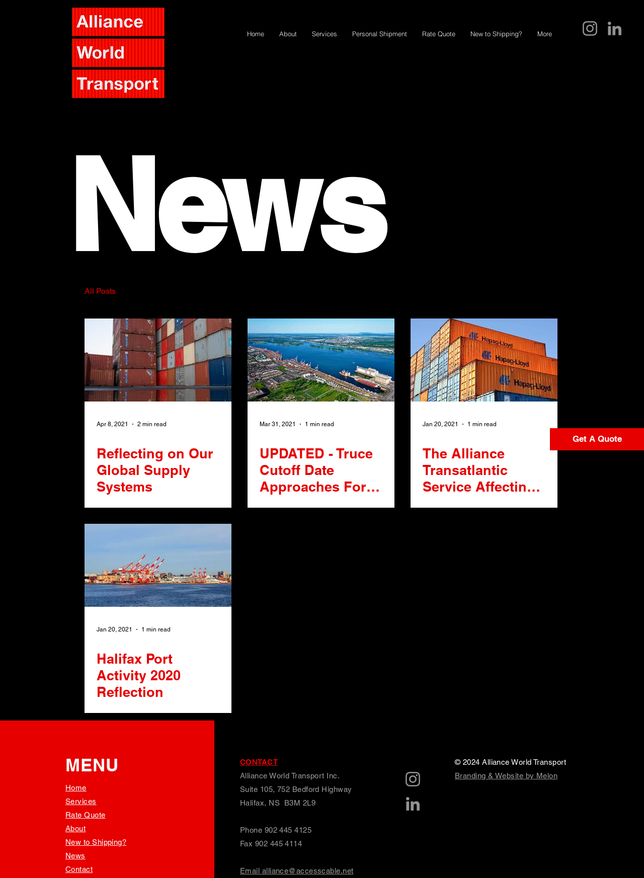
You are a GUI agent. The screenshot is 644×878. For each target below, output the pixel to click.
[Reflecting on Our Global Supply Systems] (158, 360)
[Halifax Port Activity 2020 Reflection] (158, 565)
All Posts (100, 291)
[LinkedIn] (614, 28)
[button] (544, 292)
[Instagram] (590, 28)
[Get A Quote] (597, 439)
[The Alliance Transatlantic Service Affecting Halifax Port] (484, 360)
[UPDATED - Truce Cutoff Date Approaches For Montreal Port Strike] (321, 360)
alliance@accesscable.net (308, 870)
